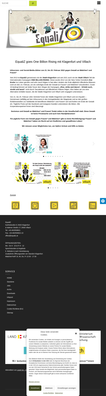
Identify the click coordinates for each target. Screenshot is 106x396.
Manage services (34, 382)
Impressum (11, 301)
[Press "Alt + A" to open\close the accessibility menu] (103, 201)
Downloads (11, 293)
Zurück (13, 195)
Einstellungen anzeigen (67, 388)
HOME (9, 278)
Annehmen (35, 388)
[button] (76, 333)
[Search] (33, 3)
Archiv (9, 289)
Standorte (10, 282)
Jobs (8, 286)
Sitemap (10, 313)
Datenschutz (59, 393)
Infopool (10, 297)
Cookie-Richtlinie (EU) (15, 309)
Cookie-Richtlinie (48, 393)
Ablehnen (49, 388)
